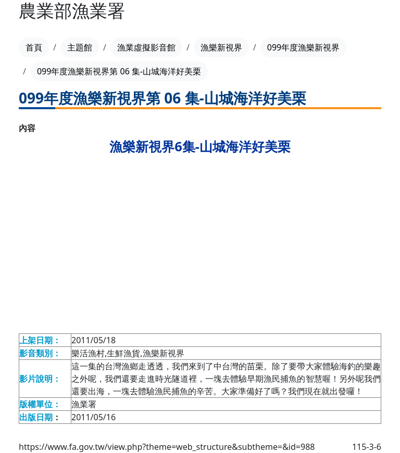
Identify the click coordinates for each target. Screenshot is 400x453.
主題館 (79, 47)
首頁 (34, 47)
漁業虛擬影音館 (146, 47)
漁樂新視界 (221, 47)
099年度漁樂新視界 (303, 47)
